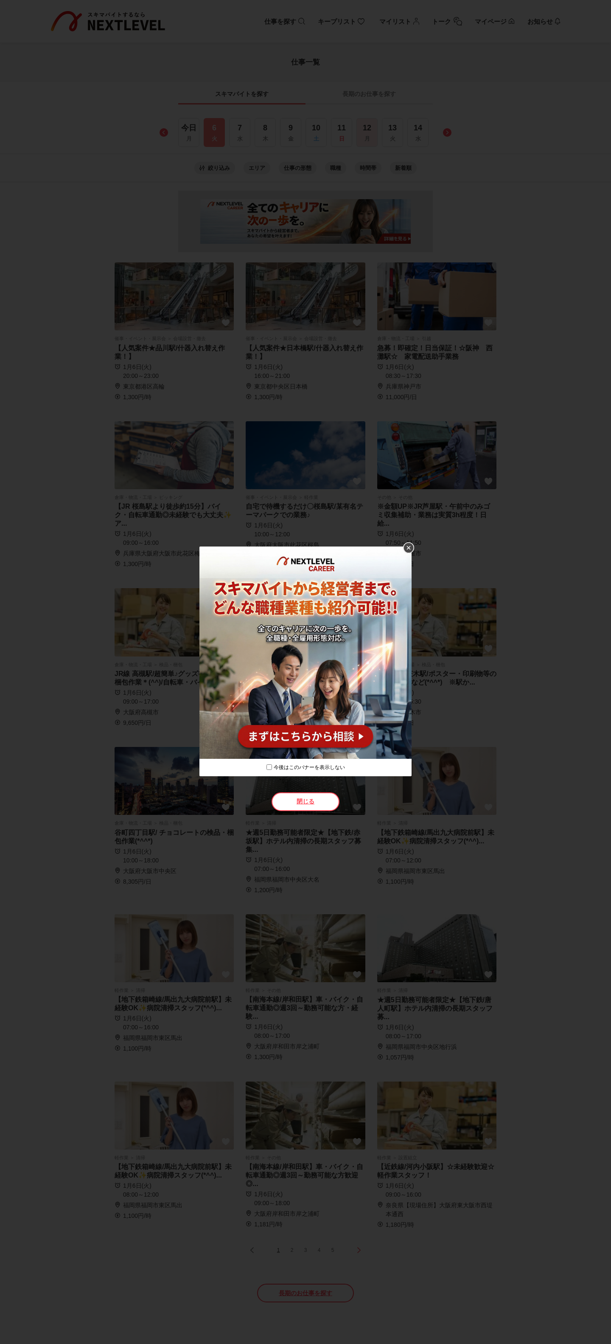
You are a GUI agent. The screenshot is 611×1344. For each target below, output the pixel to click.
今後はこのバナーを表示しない (309, 767)
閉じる (305, 801)
